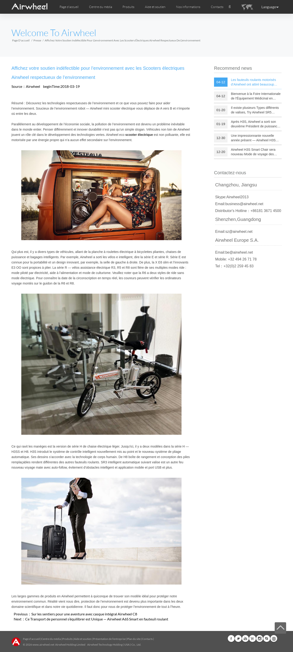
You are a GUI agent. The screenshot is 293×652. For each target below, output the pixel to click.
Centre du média (51, 639)
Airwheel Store (252, 638)
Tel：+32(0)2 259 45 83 (234, 266)
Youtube (245, 638)
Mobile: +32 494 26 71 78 (236, 259)
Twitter (238, 638)
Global (273, 638)
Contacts (217, 7)
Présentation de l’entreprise (109, 639)
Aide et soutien (155, 7)
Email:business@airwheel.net (239, 204)
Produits (128, 7)
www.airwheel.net (43, 644)
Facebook (231, 638)
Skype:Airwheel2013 (232, 197)
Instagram (259, 638)
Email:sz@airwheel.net (233, 231)
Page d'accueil (69, 7)
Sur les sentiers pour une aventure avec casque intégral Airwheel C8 (84, 614)
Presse (37, 40)
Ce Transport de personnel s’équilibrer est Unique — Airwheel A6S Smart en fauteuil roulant (96, 619)
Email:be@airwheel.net (234, 252)
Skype (266, 638)
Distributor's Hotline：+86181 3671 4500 (248, 211)
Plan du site (134, 639)
